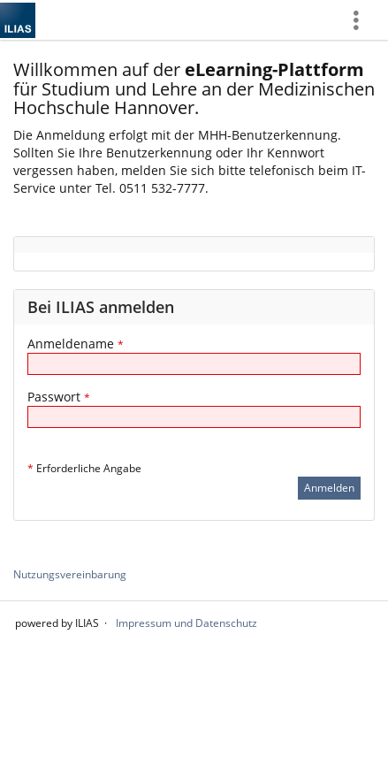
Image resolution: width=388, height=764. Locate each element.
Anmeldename (75, 343)
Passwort (58, 396)
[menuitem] (362, 20)
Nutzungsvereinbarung (69, 574)
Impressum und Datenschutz (186, 622)
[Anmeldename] (194, 364)
